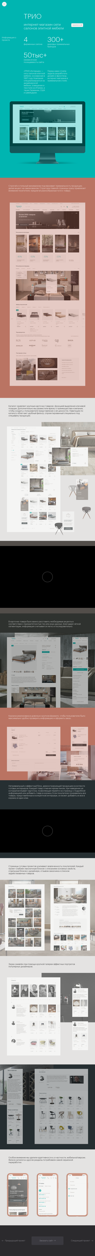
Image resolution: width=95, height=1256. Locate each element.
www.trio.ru (77, 25)
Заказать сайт (47, 1241)
